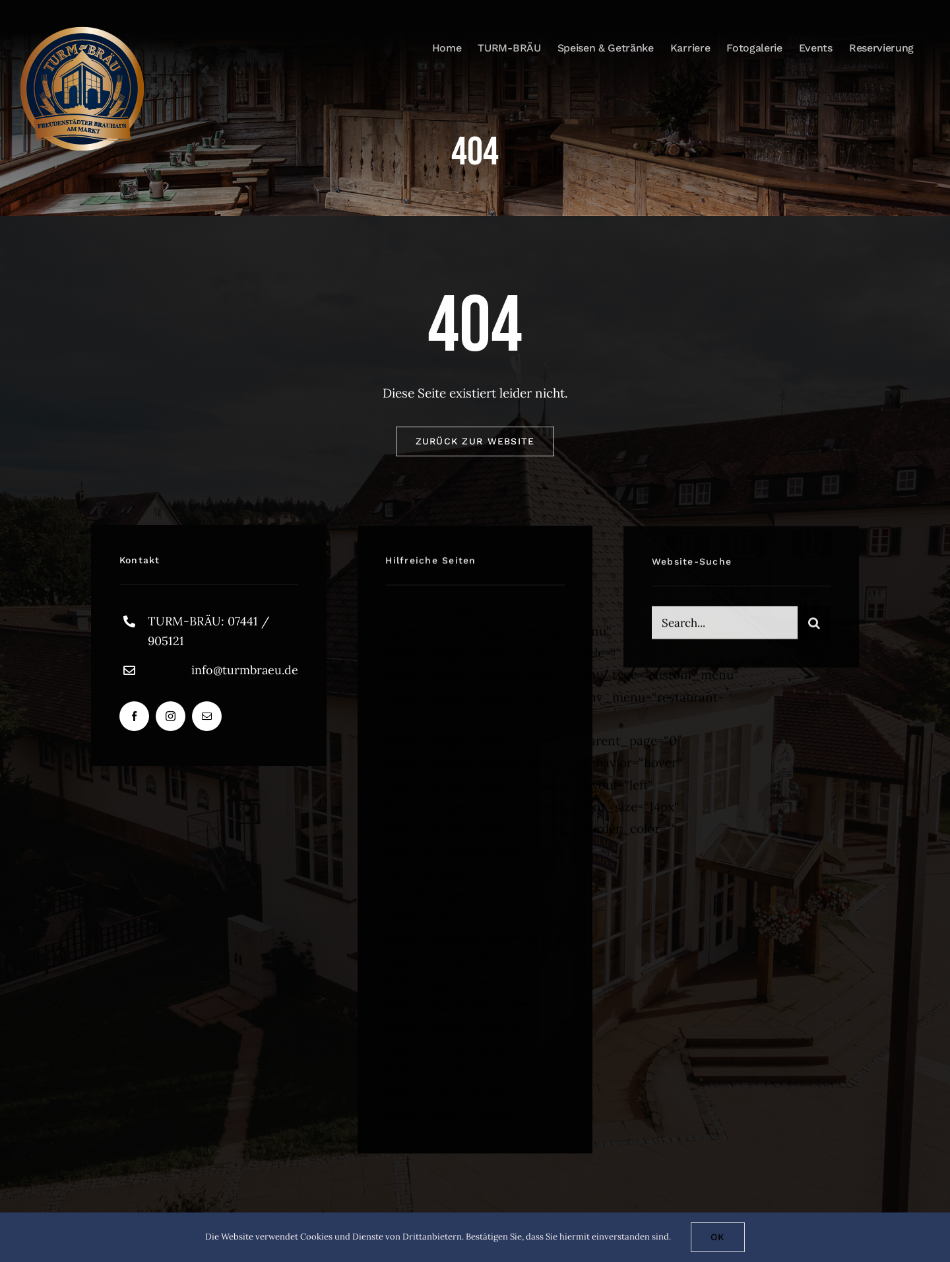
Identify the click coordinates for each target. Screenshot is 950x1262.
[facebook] (134, 719)
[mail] (207, 719)
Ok (718, 1237)
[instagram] (170, 719)
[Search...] (725, 628)
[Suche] (814, 628)
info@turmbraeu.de (244, 672)
